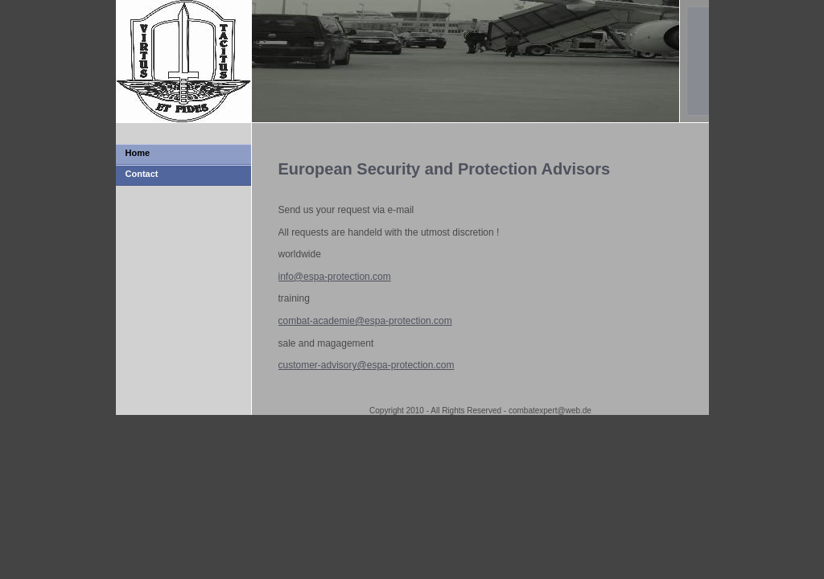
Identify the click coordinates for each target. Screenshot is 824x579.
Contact (142, 174)
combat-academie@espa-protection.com (365, 320)
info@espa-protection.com (334, 276)
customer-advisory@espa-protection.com (366, 365)
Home (138, 153)
